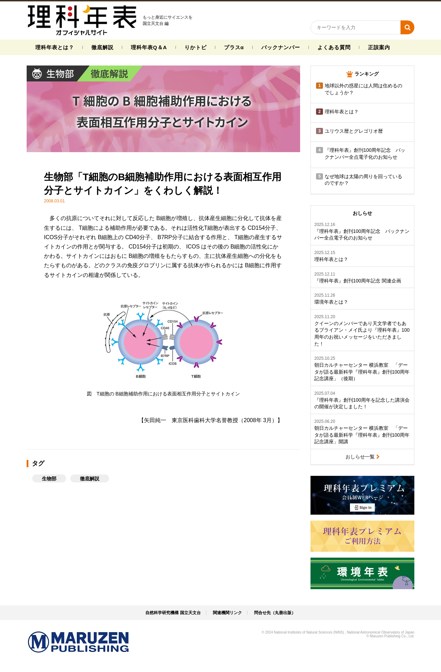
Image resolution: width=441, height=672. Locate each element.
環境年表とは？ (331, 302)
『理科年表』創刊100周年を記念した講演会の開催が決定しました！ (362, 403)
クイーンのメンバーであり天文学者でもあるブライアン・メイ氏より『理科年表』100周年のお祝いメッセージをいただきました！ (362, 334)
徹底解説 (102, 47)
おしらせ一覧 (362, 456)
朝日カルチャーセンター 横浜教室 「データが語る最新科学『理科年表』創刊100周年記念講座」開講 (362, 434)
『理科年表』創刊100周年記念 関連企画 (357, 280)
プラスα (234, 47)
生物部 (49, 478)
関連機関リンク (227, 613)
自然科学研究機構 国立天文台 (172, 613)
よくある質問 (334, 47)
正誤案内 (379, 47)
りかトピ (195, 47)
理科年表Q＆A (149, 47)
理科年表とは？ (54, 47)
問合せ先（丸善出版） (275, 613)
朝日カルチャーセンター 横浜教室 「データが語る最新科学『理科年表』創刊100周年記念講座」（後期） (362, 371)
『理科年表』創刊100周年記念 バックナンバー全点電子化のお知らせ (362, 234)
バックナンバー (280, 47)
